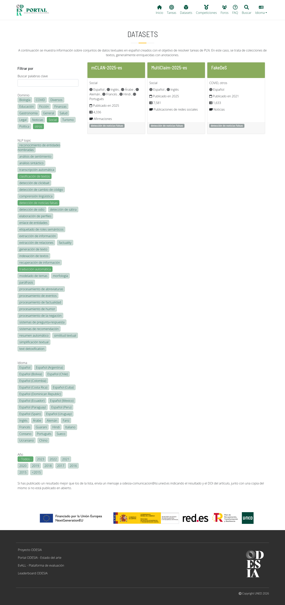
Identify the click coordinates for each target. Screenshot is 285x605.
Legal (23, 120)
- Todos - (25, 459)
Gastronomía (28, 113)
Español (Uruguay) (58, 414)
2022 (53, 459)
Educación (26, 106)
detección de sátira (63, 209)
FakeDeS (219, 67)
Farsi (66, 420)
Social (53, 120)
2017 (60, 466)
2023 (40, 459)
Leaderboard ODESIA (33, 573)
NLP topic (24, 140)
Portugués (44, 434)
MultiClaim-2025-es (169, 67)
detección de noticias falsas (38, 203)
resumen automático (34, 335)
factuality (65, 242)
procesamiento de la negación (40, 315)
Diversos (56, 100)
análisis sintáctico (31, 163)
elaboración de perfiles (35, 216)
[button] (261, 10)
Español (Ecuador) (32, 400)
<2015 (36, 472)
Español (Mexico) (62, 400)
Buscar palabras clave (33, 76)
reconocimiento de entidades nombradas (39, 147)
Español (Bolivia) (30, 374)
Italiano (70, 427)
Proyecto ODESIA (30, 550)
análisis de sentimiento (35, 156)
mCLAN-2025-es (106, 67)
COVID (40, 100)
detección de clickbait (34, 183)
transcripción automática (36, 170)
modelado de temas (33, 276)
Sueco (61, 434)
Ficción (44, 106)
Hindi (56, 427)
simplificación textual (34, 342)
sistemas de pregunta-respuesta (42, 322)
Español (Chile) (57, 374)
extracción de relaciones (36, 242)
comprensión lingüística (36, 196)
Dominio (23, 95)
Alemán (52, 420)
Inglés (23, 420)
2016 (73, 466)
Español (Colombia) (32, 381)
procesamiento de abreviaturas (41, 289)
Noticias (37, 120)
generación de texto (33, 249)
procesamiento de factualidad (40, 302)
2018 (48, 466)
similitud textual (65, 335)
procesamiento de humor (37, 309)
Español (24, 367)
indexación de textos (33, 256)
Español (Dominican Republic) (40, 394)
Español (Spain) (30, 414)
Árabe (37, 420)
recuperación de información (39, 262)
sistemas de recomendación (39, 329)
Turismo (68, 120)
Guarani (41, 427)
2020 (23, 466)
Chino (43, 440)
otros (38, 126)
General (48, 113)
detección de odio (32, 209)
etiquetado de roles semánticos (41, 229)
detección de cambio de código (41, 189)
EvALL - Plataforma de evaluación (41, 565)
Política (24, 126)
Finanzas (60, 106)
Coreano (25, 434)
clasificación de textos (34, 176)
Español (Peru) (61, 407)
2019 (35, 466)
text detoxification (32, 349)
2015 (23, 472)
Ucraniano (26, 440)
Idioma (22, 363)
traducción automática (35, 269)
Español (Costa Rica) (33, 387)
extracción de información (37, 236)
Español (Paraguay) (32, 407)
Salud (63, 113)
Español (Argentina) (49, 367)
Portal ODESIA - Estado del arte (39, 557)
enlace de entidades (33, 223)
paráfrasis (26, 282)
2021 (65, 459)
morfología (60, 276)
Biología (24, 100)
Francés (24, 427)
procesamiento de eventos (38, 296)
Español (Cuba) (63, 387)
